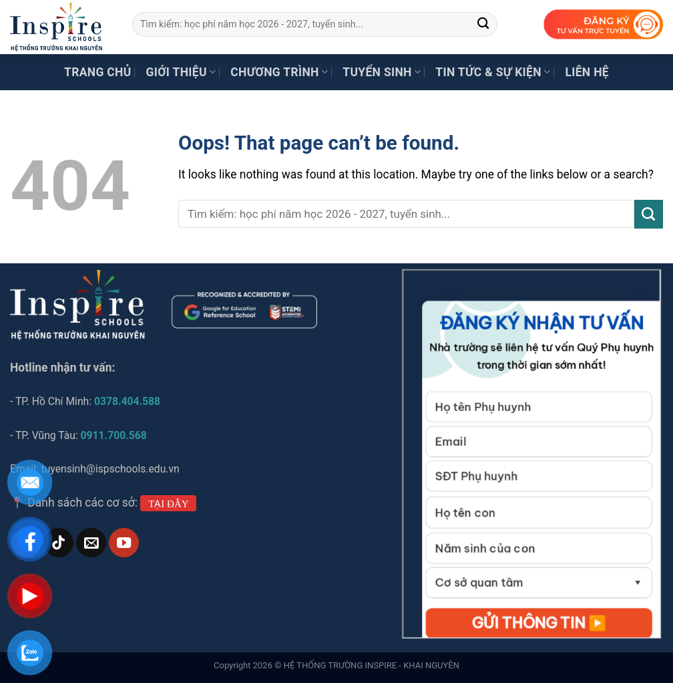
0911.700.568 (114, 435)
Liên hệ (587, 72)
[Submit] (483, 24)
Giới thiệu (181, 72)
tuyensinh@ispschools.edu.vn (111, 468)
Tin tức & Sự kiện (492, 72)
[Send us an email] (90, 543)
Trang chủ (98, 72)
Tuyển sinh (382, 72)
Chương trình (279, 72)
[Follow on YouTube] (123, 543)
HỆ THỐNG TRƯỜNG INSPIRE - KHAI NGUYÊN (371, 665)
